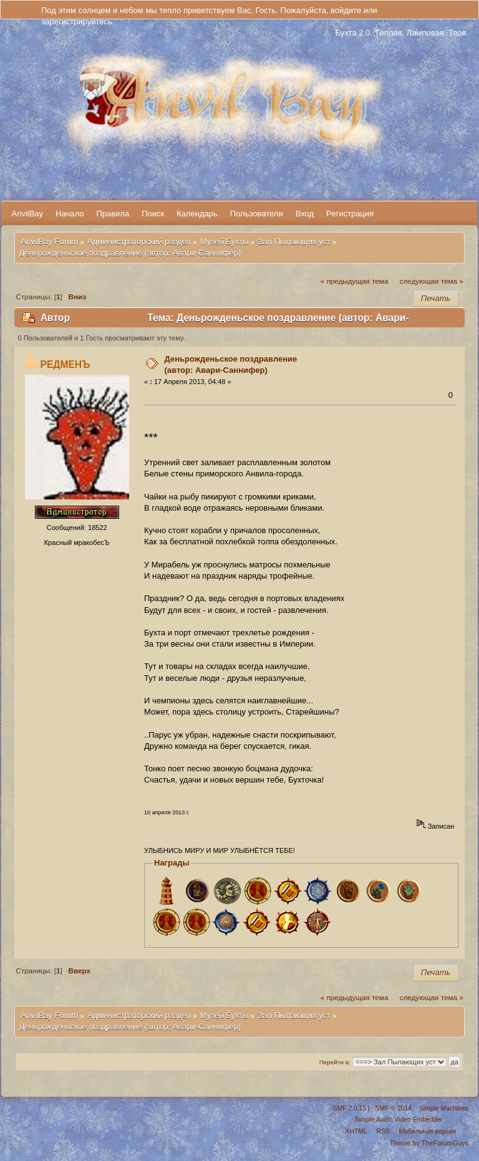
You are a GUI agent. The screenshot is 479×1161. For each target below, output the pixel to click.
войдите (346, 10)
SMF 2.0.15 (349, 1108)
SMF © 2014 (393, 1108)
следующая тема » (431, 281)
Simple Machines (443, 1108)
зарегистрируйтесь (76, 21)
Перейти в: (335, 1062)
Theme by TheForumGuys (429, 1143)
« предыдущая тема (355, 281)
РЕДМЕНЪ (65, 364)
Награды (172, 862)
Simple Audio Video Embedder (399, 1119)
